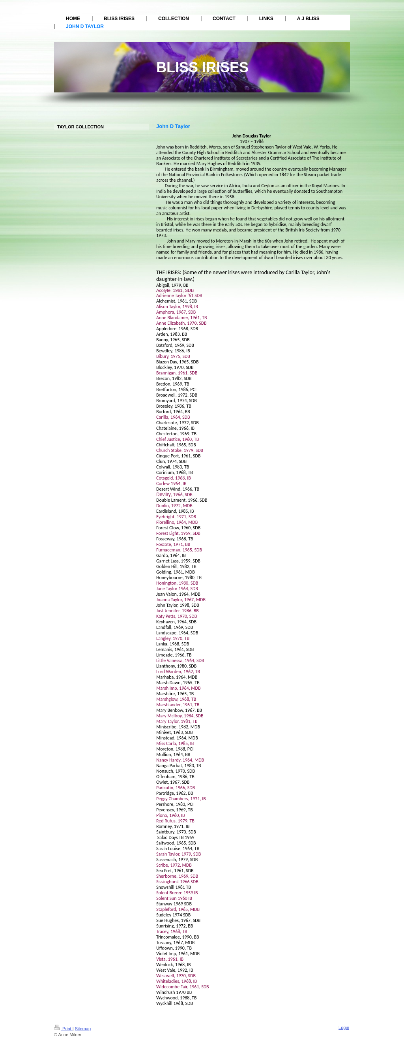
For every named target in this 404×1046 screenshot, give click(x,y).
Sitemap (83, 1028)
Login (344, 1027)
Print (63, 1028)
